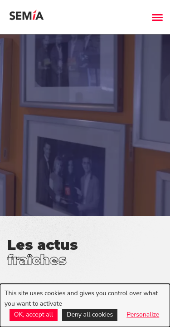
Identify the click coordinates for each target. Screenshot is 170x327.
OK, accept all (33, 314)
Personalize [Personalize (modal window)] (142, 314)
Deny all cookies (90, 314)
